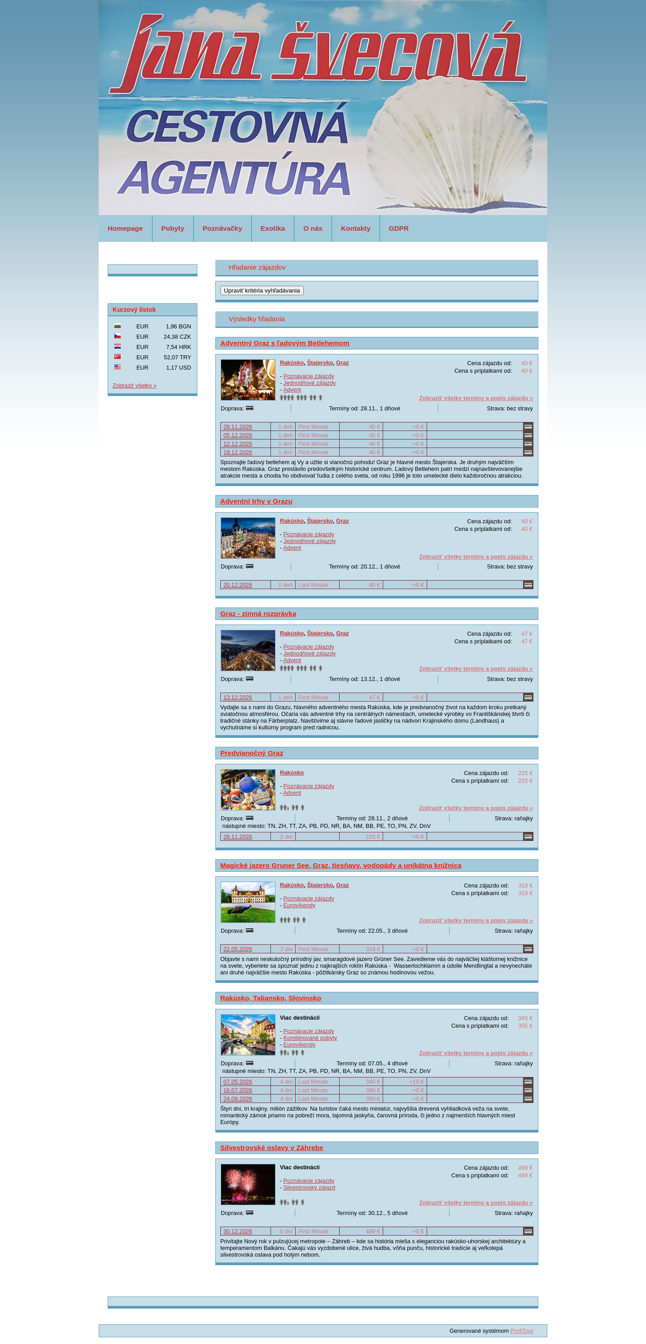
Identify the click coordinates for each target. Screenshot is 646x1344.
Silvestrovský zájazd (309, 1187)
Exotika (273, 228)
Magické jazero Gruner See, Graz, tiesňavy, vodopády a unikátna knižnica (341, 865)
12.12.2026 (237, 443)
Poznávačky (222, 228)
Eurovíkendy (299, 905)
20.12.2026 (237, 585)
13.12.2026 (237, 697)
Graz (342, 362)
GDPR (399, 228)
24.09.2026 (237, 1098)
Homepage (125, 228)
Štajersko (320, 362)
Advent (292, 389)
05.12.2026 (237, 435)
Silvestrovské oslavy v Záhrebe (271, 1147)
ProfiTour (522, 1330)
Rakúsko (292, 362)
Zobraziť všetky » (135, 385)
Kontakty (356, 228)
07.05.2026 (237, 1081)
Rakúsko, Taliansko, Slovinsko (270, 998)
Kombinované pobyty (310, 1037)
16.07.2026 (237, 1090)
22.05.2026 (237, 949)
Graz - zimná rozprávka (258, 613)
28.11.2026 (237, 426)
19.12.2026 (237, 452)
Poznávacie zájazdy (309, 376)
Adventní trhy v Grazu (256, 501)
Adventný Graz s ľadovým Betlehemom (284, 343)
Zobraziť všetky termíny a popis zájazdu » (476, 398)
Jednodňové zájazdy (310, 382)
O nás (313, 228)
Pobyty (173, 228)
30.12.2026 (237, 1231)
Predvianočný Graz (251, 753)
